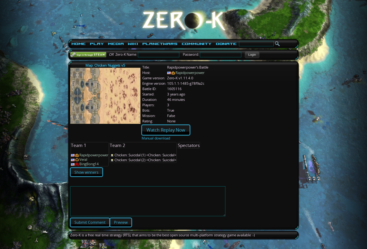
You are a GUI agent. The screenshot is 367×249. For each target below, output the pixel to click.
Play (97, 43)
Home (78, 43)
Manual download (156, 138)
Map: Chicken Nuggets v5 (105, 65)
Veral (83, 159)
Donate (226, 43)
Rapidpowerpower (190, 72)
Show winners (86, 172)
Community (197, 43)
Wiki (133, 43)
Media (116, 43)
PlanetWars (159, 43)
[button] (252, 54)
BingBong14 (89, 164)
